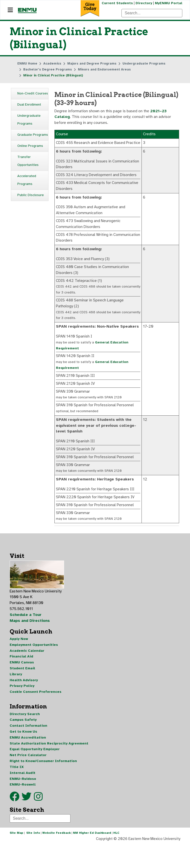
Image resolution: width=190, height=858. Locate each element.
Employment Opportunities (34, 657)
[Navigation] (10, 10)
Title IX (17, 780)
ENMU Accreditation (28, 750)
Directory (143, 3)
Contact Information (28, 739)
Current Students (116, 3)
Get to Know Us (23, 745)
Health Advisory (24, 693)
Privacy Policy (22, 699)
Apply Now (19, 651)
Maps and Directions (30, 633)
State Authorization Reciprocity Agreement (49, 756)
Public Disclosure (30, 195)
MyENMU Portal (168, 3)
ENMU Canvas (22, 675)
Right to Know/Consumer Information (43, 774)
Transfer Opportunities (28, 161)
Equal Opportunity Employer (35, 762)
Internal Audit (22, 786)
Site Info (33, 846)
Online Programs (30, 146)
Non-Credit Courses (32, 93)
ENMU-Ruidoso (23, 792)
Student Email (22, 681)
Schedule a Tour (26, 627)
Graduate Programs (32, 135)
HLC (116, 846)
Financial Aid (21, 669)
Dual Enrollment (29, 105)
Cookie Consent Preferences (35, 704)
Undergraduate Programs (29, 120)
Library (16, 687)
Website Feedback (56, 846)
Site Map (16, 846)
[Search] (151, 13)
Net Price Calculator (28, 768)
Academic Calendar (27, 663)
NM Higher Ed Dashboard (92, 846)
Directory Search (25, 727)
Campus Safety (23, 733)
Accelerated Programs (26, 180)
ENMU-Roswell (23, 798)
